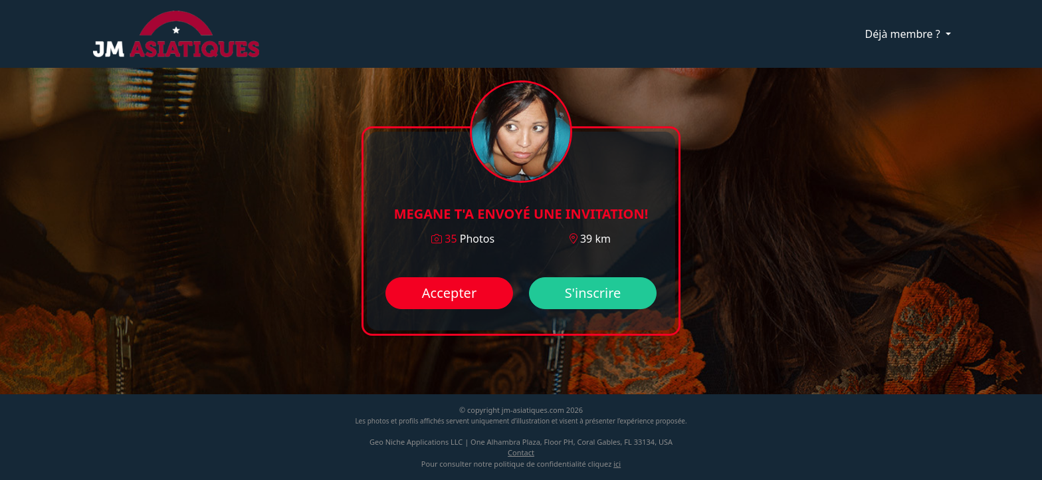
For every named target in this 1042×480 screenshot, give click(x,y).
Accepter (449, 293)
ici (617, 464)
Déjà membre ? (904, 34)
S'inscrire (593, 293)
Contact (521, 452)
